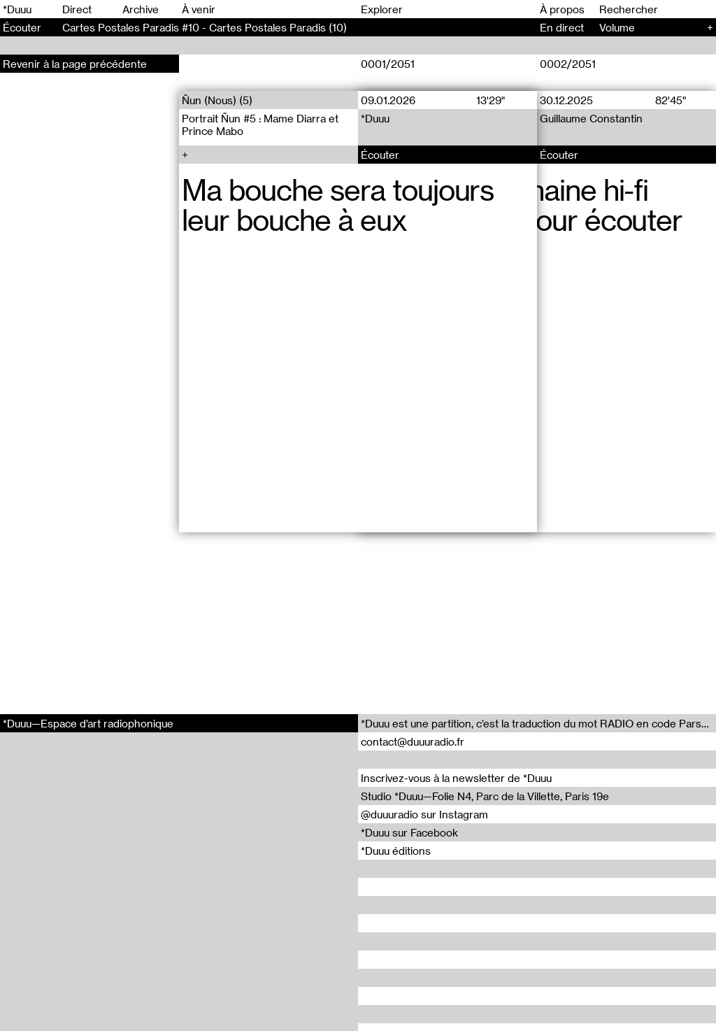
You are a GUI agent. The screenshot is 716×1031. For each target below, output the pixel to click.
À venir (198, 9)
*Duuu (17, 9)
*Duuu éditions (396, 850)
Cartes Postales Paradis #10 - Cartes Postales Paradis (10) (204, 27)
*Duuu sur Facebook (409, 832)
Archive (140, 9)
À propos (562, 9)
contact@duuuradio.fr (412, 741)
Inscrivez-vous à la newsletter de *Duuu (456, 778)
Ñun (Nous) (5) (217, 100)
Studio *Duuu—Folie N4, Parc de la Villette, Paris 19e (485, 796)
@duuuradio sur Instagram (424, 814)
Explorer (382, 9)
